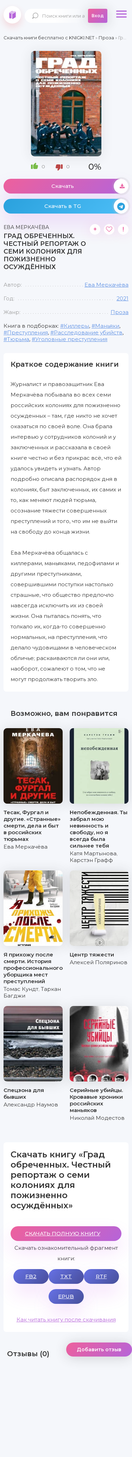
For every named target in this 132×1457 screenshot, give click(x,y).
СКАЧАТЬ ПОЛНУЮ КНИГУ (62, 1233)
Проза (119, 312)
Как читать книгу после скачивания (66, 1319)
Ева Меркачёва (106, 284)
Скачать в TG (86, 206)
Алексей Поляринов (98, 962)
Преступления (27, 332)
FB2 (31, 1276)
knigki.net (12, 15)
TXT (66, 1276)
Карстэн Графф (91, 860)
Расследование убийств (88, 332)
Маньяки (107, 325)
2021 (122, 298)
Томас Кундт (21, 989)
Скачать (90, 186)
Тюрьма (18, 339)
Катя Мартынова (93, 853)
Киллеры (76, 325)
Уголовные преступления (71, 339)
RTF (101, 1276)
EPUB (66, 1296)
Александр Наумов (31, 1104)
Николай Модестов (97, 1118)
